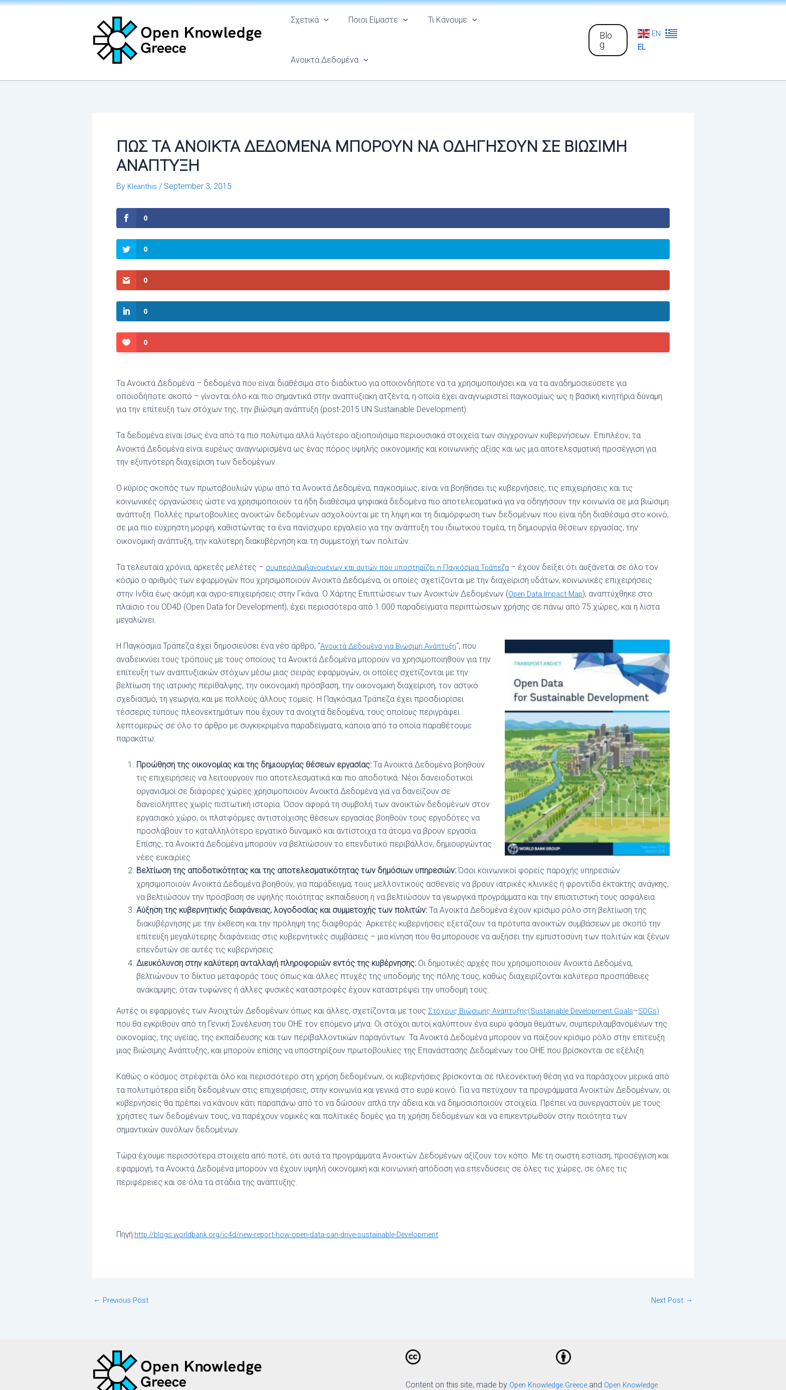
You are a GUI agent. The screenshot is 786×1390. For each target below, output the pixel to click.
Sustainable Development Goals (594, 871)
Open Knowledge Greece (553, 1258)
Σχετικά (316, 33)
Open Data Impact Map (549, 454)
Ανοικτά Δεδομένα (530, 33)
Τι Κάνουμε (451, 33)
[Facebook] (433, 1312)
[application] (330, 33)
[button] (607, 32)
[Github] (535, 1312)
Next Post (670, 1174)
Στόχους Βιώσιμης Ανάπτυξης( (483, 871)
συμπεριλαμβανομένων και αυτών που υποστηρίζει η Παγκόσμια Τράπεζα (396, 427)
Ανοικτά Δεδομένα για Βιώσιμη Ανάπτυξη (393, 506)
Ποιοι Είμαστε (381, 33)
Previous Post (122, 1174)
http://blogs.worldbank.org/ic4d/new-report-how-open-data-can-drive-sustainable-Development (302, 1108)
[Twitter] (488, 1312)
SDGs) (127, 884)
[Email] (580, 1312)
